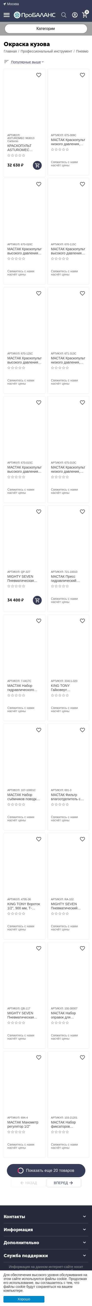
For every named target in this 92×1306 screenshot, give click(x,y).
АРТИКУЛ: (13, 135)
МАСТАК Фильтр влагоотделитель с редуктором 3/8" (66, 797)
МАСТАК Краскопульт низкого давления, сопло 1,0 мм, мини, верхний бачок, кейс (68, 469)
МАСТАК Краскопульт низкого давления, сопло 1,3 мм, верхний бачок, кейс (68, 360)
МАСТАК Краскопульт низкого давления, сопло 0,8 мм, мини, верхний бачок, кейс (68, 142)
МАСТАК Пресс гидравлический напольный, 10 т (64, 579)
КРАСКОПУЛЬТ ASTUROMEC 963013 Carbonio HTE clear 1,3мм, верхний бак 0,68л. (24, 148)
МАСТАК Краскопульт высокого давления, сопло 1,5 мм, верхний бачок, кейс (24, 469)
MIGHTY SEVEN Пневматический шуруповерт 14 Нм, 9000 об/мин (66, 906)
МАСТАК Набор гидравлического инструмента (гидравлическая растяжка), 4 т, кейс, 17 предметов (23, 688)
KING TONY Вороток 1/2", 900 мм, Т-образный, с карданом (23, 906)
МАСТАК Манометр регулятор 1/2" (22, 1124)
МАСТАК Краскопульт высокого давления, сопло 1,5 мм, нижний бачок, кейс (68, 251)
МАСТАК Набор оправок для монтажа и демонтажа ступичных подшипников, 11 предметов (64, 1015)
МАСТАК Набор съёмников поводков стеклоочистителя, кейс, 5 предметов (23, 797)
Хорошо (23, 1299)
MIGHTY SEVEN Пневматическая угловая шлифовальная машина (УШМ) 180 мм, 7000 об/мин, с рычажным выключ (22, 1015)
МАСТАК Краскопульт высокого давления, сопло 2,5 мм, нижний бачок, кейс (24, 360)
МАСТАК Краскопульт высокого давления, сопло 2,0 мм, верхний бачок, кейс (24, 251)
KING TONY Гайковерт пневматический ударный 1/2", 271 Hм (68, 688)
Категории (45, 28)
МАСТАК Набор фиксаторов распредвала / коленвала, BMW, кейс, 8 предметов (65, 1124)
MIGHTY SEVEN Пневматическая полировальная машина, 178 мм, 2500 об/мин (20, 579)
